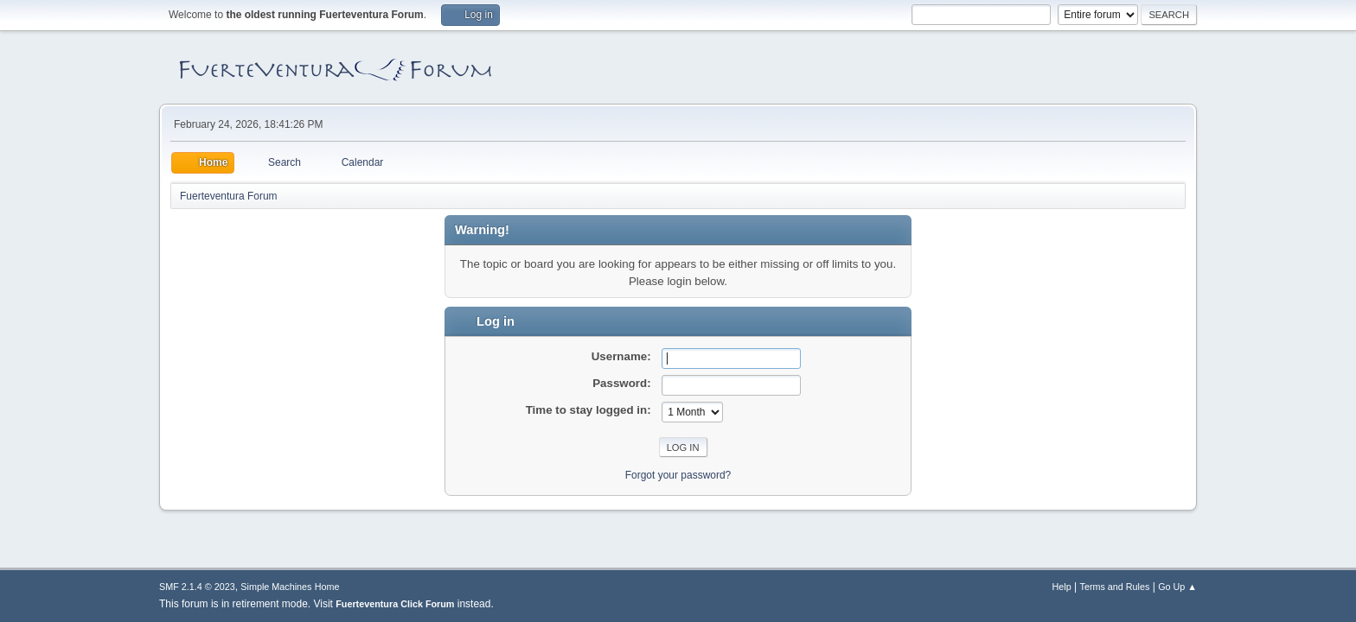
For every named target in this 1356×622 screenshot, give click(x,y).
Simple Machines (275, 586)
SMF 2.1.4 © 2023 (197, 586)
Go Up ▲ (1177, 586)
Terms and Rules (1115, 586)
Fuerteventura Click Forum (395, 604)
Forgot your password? (678, 475)
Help (1061, 586)
